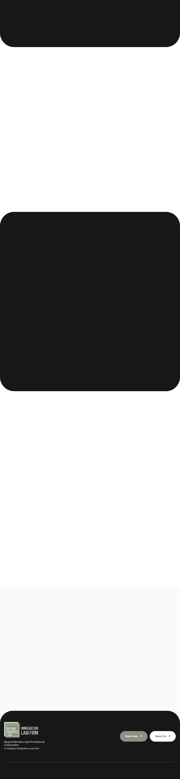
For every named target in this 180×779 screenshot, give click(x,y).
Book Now (166, 9)
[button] (66, 9)
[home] (21, 10)
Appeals (83, 9)
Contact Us (111, 9)
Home (51, 9)
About (96, 9)
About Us (162, 736)
